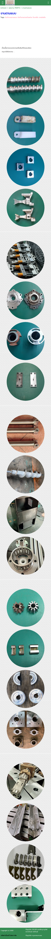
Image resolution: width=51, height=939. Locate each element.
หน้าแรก (4, 8)
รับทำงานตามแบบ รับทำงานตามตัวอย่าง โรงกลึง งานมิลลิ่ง (25, 17)
